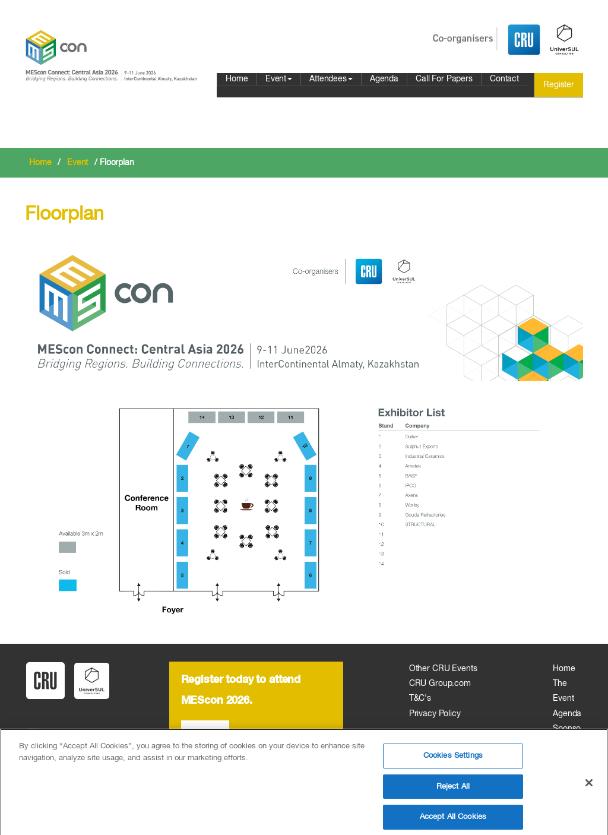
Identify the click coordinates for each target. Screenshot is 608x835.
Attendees (331, 79)
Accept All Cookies (453, 822)
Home (237, 79)
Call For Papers (444, 79)
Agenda (384, 79)
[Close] (589, 789)
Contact (504, 79)
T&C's (420, 698)
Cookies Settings (453, 761)
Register (558, 85)
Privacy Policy (435, 714)
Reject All (453, 792)
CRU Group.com (440, 683)
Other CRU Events (443, 669)
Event (278, 79)
